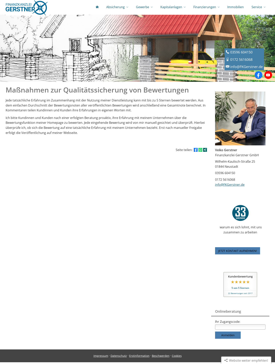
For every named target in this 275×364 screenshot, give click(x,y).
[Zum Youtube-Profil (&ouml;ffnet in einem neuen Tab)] (268, 77)
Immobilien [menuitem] (235, 7)
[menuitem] (97, 8)
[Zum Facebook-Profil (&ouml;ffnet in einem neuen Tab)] (258, 77)
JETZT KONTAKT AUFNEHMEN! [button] (237, 252)
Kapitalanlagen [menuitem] (171, 7)
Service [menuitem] (257, 7)
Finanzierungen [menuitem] (204, 7)
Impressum (100, 357)
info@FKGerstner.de (230, 186)
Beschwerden (160, 357)
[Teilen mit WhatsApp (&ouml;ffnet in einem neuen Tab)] (200, 152)
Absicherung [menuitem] (115, 7)
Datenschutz (119, 357)
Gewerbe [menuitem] (142, 7)
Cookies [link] (177, 357)
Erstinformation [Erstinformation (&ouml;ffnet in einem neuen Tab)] (139, 357)
